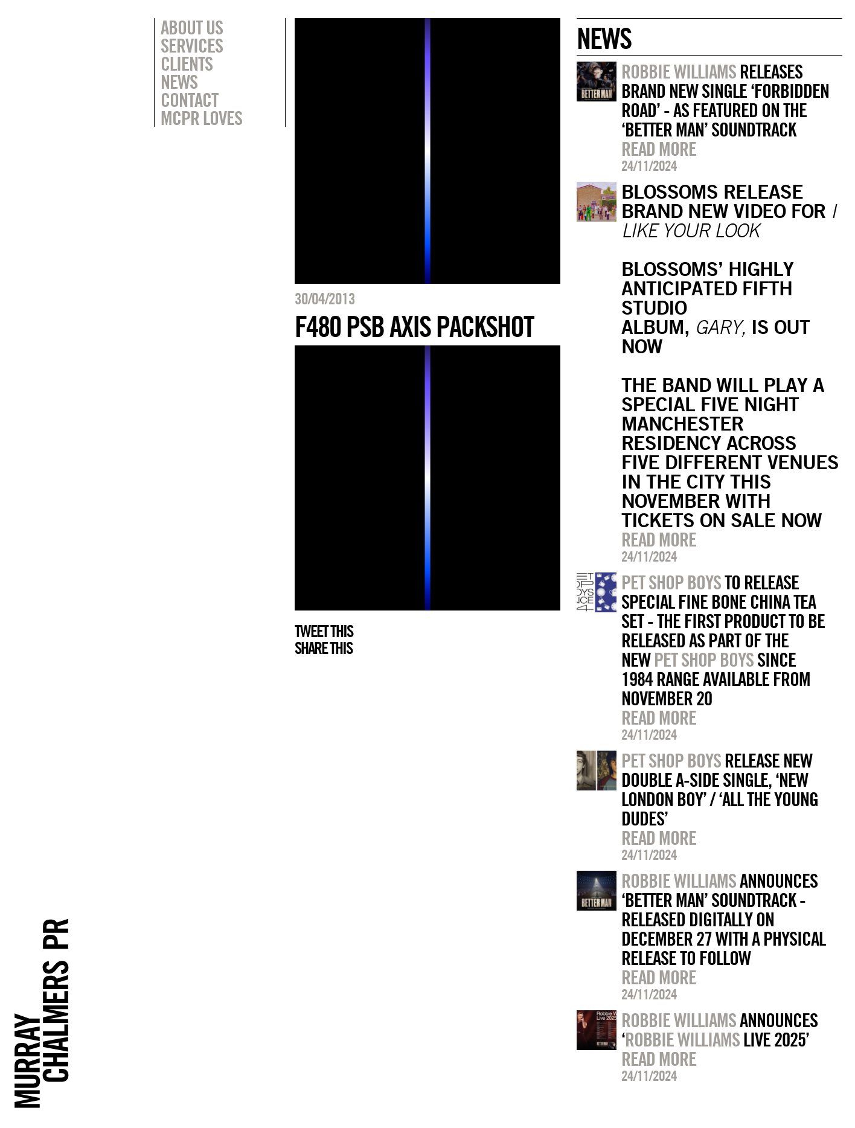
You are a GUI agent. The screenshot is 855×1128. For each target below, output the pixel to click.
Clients (187, 63)
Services (192, 45)
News (179, 81)
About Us (192, 27)
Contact (189, 100)
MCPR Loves (201, 118)
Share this (323, 648)
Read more (658, 148)
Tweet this (324, 631)
